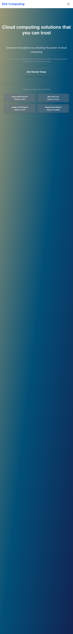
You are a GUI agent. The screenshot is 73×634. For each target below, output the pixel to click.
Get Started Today (36, 72)
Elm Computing (13, 4)
